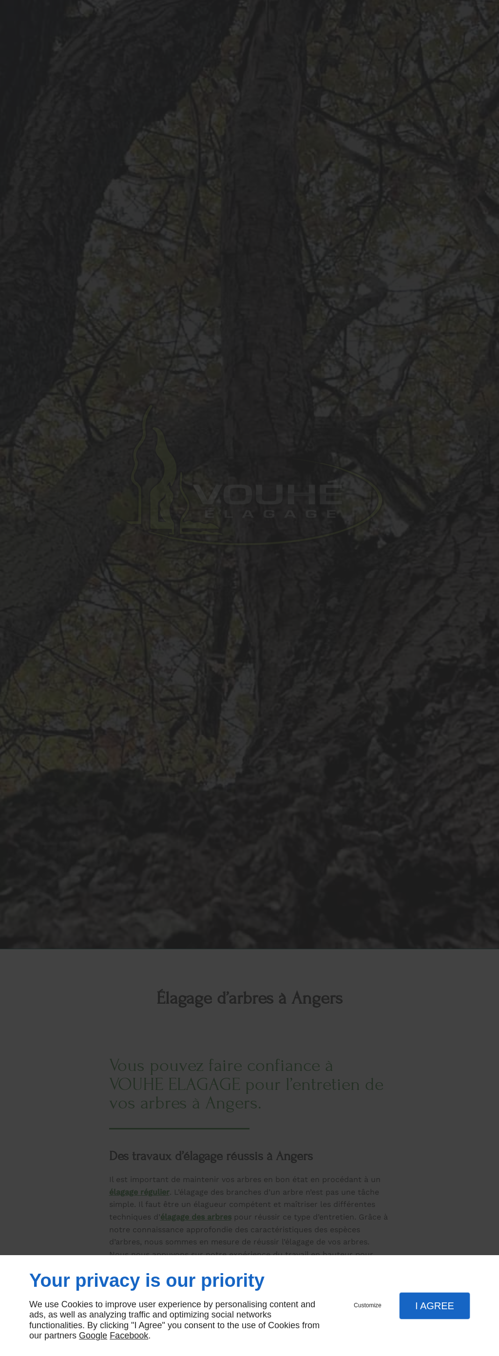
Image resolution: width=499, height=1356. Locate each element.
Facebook (129, 1335)
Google (93, 1335)
